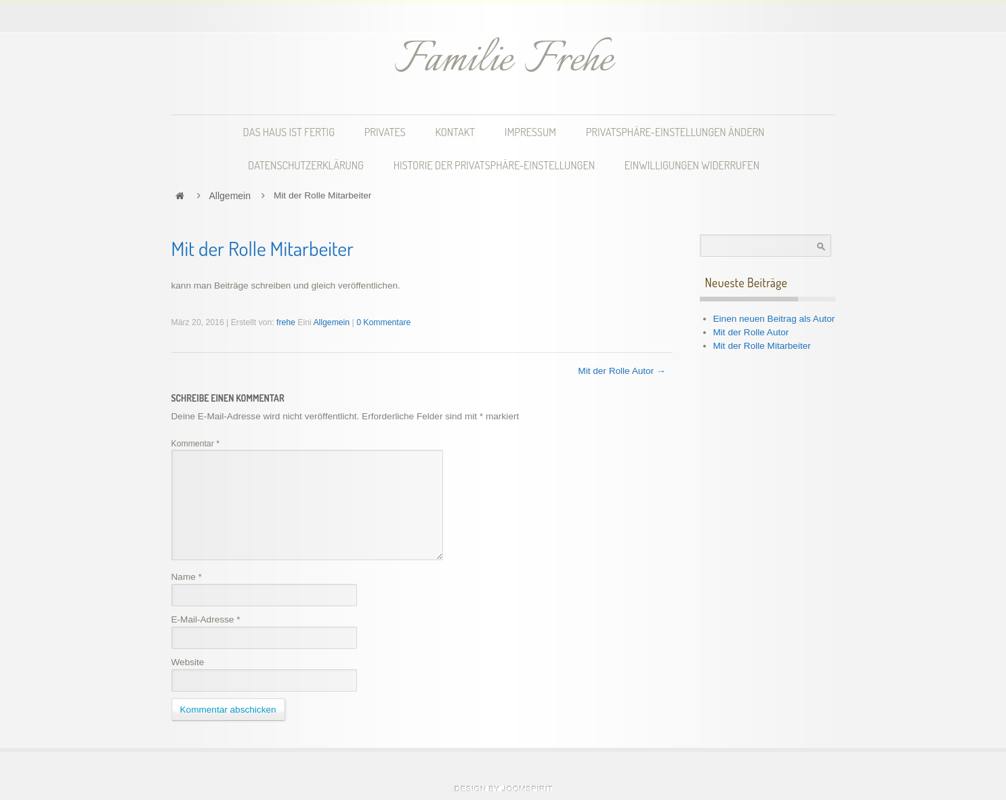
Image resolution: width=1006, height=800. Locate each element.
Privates (385, 132)
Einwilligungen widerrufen (692, 165)
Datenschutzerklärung (306, 165)
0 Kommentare (383, 322)
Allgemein (230, 195)
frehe (285, 322)
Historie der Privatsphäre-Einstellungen (494, 165)
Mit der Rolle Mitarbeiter (762, 346)
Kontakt (455, 132)
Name (186, 577)
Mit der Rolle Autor (751, 332)
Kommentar (195, 443)
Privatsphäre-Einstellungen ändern (675, 132)
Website (188, 662)
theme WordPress (503, 788)
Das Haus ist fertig (289, 132)
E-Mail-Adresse (205, 619)
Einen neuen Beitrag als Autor (774, 319)
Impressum (530, 132)
